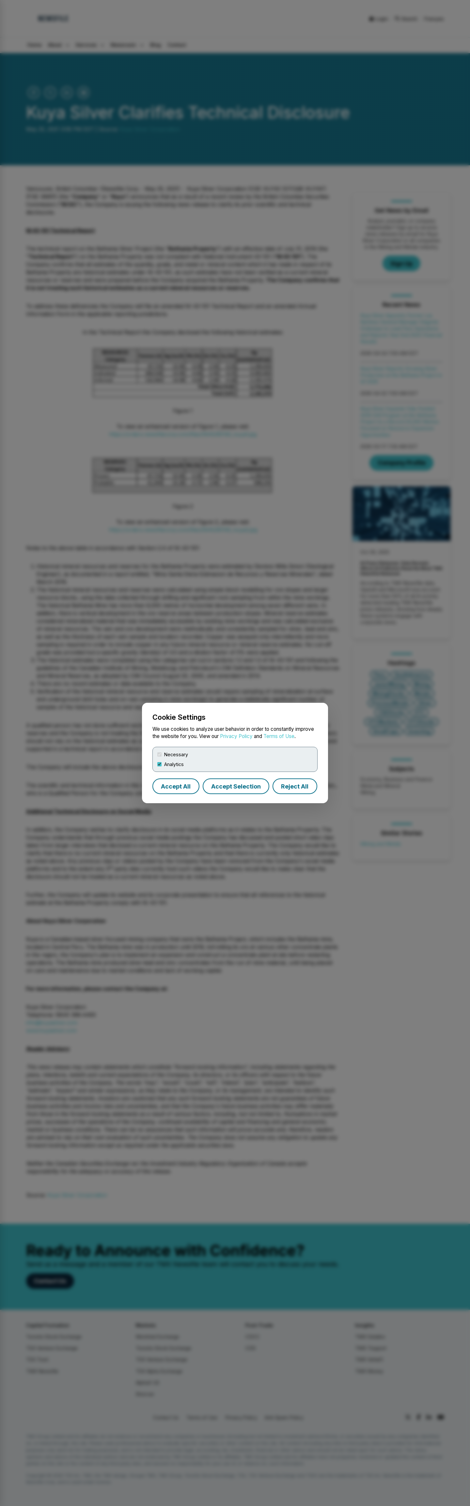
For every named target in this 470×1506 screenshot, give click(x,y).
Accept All (176, 786)
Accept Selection (236, 786)
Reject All (294, 786)
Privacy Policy (236, 736)
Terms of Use (278, 736)
